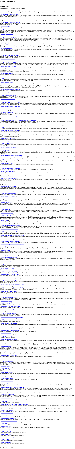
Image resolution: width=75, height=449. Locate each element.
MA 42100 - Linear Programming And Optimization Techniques (12, 190)
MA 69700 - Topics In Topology (6, 442)
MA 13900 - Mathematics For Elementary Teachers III (10, 22)
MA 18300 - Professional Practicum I (7, 73)
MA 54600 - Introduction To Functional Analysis (9, 319)
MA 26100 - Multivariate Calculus (7, 82)
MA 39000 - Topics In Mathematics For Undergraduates (10, 168)
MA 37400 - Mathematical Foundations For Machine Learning (12, 155)
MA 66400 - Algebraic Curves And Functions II (9, 421)
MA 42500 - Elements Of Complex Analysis (8, 193)
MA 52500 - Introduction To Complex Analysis (9, 280)
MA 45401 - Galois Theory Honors (7, 215)
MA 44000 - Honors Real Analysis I (7, 202)
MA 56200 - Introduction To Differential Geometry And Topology (12, 342)
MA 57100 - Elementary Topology (6, 351)
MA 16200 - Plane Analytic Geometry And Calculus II (10, 55)
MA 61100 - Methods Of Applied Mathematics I (9, 383)
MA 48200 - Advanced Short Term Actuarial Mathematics (11, 231)
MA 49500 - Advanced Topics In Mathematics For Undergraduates (12, 244)
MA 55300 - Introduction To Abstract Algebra (9, 323)
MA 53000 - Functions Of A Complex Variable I (9, 291)
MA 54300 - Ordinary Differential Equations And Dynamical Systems (13, 309)
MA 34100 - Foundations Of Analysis (7, 127)
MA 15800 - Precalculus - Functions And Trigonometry (10, 37)
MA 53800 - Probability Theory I (6, 301)
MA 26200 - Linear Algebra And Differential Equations (10, 89)
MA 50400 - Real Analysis (5, 250)
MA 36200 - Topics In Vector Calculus (7, 143)
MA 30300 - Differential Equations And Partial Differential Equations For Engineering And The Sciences (19, 120)
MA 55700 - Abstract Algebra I (6, 333)
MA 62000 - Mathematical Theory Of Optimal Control (10, 391)
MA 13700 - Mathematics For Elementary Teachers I (10, 14)
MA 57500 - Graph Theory (5, 366)
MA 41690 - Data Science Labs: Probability (8, 186)
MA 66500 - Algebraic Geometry (6, 423)
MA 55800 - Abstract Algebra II (6, 336)
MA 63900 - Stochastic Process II (6, 401)
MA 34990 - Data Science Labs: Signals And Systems (10, 133)
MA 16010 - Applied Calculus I (6, 44)
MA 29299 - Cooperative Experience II (7, 112)
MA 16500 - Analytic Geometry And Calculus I (9, 62)
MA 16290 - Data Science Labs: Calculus (8, 59)
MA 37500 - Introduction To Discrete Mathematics (9, 159)
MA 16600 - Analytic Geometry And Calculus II (9, 66)
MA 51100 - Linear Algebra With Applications (9, 257)
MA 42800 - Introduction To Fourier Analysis (8, 196)
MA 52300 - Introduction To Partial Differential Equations (11, 277)
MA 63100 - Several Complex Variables (7, 394)
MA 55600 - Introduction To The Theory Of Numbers (10, 330)
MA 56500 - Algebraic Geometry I (7, 346)
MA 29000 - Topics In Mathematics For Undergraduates (10, 106)
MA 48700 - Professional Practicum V (7, 238)
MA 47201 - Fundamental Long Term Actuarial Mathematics (11, 225)
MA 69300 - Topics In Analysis (6, 434)
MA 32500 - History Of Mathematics (7, 124)
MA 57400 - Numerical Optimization (7, 361)
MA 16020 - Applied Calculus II (6, 48)
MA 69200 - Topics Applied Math (6, 431)
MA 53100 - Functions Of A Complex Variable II (9, 294)
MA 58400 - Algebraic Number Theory (7, 368)
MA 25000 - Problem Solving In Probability (8, 78)
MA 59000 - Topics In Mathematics (7, 375)
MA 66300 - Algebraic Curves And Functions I (9, 418)
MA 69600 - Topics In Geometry (6, 439)
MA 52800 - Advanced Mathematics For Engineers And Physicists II (12, 287)
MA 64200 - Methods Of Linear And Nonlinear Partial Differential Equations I (14, 404)
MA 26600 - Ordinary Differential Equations (8, 95)
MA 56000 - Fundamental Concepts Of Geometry (9, 339)
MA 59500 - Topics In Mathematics (7, 378)
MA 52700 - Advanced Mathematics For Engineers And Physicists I (12, 284)
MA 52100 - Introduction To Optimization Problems (10, 274)
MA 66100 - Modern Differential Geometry (8, 415)
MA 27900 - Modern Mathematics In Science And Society (11, 102)
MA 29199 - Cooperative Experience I (7, 108)
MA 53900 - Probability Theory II (6, 303)
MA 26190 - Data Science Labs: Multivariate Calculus (10, 84)
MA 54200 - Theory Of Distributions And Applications (10, 306)
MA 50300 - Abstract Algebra (6, 246)
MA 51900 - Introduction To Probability (8, 268)
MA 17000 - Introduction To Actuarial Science (9, 69)
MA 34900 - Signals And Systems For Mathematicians (10, 130)
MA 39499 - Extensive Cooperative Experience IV (9, 174)
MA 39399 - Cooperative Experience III (7, 171)
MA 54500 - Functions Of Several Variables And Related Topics (12, 317)
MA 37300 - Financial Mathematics (7, 150)
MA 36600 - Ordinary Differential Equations (8, 147)
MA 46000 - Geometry (4, 220)
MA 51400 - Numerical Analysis (6, 261)
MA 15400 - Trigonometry (5, 29)
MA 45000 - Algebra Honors (5, 209)
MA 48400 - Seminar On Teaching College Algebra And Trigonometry (13, 235)
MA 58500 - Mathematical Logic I (6, 372)
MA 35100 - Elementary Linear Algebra (8, 138)
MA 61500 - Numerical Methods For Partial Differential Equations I (12, 387)
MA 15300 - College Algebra (5, 26)
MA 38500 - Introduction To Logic (7, 163)
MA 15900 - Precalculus (5, 42)
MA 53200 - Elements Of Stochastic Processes (9, 297)
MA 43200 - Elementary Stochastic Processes (8, 198)
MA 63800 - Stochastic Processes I (6, 398)
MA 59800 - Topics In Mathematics (7, 381)
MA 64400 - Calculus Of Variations (7, 410)
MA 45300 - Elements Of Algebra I (7, 213)
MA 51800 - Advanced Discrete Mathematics (8, 264)
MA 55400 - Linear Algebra (5, 326)
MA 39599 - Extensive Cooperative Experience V (9, 178)
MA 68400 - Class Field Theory (6, 426)
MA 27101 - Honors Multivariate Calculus (8, 99)
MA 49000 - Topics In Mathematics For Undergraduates (10, 241)
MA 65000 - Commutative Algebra (7, 413)
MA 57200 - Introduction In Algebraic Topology (9, 355)
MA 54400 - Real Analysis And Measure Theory (9, 313)
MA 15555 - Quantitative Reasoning (7, 34)
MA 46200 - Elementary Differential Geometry (9, 222)
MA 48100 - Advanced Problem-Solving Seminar (9, 229)
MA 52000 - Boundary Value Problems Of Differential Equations (12, 271)
